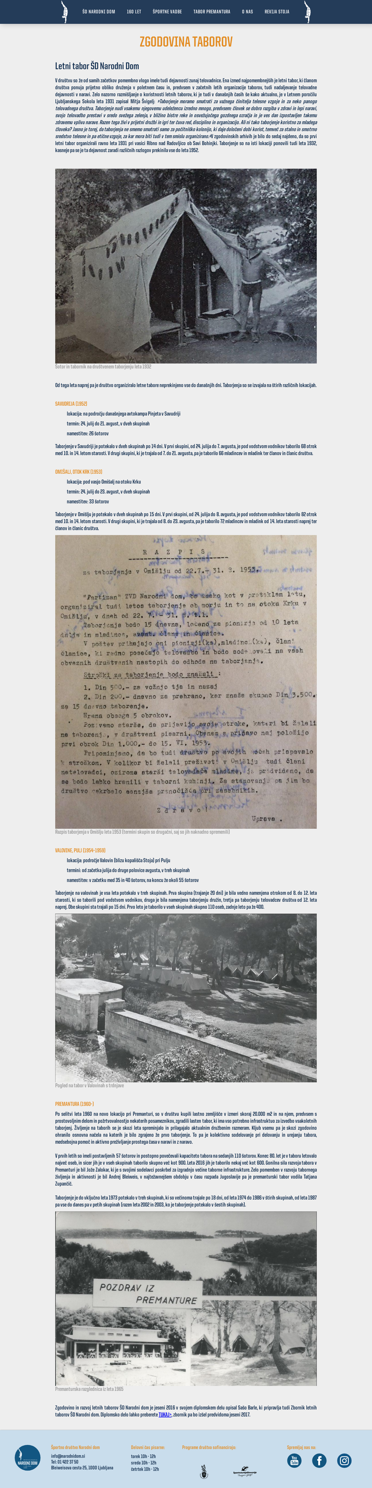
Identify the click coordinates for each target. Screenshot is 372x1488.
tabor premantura (212, 12)
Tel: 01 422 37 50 (64, 1462)
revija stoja (277, 12)
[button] (167, 12)
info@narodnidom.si (68, 1456)
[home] (64, 12)
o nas (247, 12)
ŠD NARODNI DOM (99, 12)
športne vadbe (167, 12)
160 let (134, 12)
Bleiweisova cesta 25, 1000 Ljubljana (82, 1468)
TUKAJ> (165, 1415)
